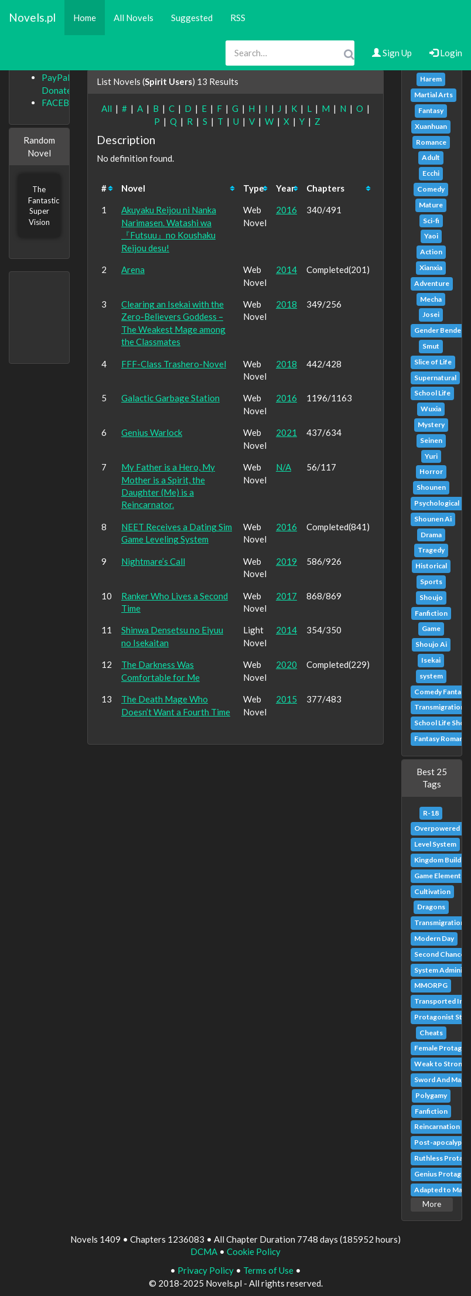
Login (445, 52)
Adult (431, 157)
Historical (431, 565)
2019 (286, 561)
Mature (431, 204)
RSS (237, 17)
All (106, 108)
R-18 (431, 813)
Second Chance (439, 954)
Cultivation (432, 891)
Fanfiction (431, 613)
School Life (432, 392)
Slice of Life (433, 361)
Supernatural (435, 377)
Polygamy (431, 1095)
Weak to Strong (440, 1063)
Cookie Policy (254, 1251)
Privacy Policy (206, 1270)
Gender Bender (439, 330)
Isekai (431, 660)
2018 (286, 304)
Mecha (431, 299)
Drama (431, 534)
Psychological (436, 503)
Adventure (431, 283)
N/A (283, 467)
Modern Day (434, 938)
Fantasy (430, 110)
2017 (286, 596)
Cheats (431, 1032)
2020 (286, 664)
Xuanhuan (431, 126)
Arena (133, 269)
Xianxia (430, 267)
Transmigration (439, 706)
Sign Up (392, 52)
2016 (286, 209)
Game (431, 628)
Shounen (431, 487)
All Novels (133, 17)
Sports (431, 581)
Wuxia (431, 408)
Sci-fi (431, 220)
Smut (430, 346)
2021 (286, 432)
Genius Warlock (151, 432)
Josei (430, 314)
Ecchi (430, 173)
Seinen (431, 440)
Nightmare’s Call (153, 561)
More (431, 1204)
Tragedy (431, 549)
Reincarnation (437, 1126)
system (431, 675)
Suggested (192, 17)
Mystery (431, 424)
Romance (431, 142)
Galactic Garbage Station (170, 398)
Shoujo (431, 597)
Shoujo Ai (431, 644)
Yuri (431, 456)
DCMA (203, 1251)
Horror (431, 471)
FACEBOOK (65, 102)
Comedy (431, 189)
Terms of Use (268, 1270)
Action (431, 251)
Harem (431, 78)
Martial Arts (433, 94)
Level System (435, 844)
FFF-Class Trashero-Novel (173, 364)
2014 (286, 269)
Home (84, 17)
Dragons (431, 906)
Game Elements (439, 875)
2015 (286, 699)
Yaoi (431, 235)
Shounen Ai (433, 518)
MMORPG (431, 985)
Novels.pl (32, 17)
